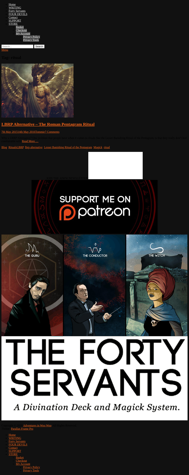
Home (12, 4)
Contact (13, 17)
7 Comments (52, 131)
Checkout (21, 30)
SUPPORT (15, 20)
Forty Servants (17, 10)
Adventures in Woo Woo (37, 425)
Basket (20, 27)
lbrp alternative (34, 147)
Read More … (30, 141)
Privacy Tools (31, 40)
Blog (4, 147)
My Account (23, 33)
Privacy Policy (31, 36)
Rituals (12, 147)
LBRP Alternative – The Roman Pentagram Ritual (48, 124)
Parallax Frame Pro (22, 428)
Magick (98, 147)
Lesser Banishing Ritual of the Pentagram (68, 147)
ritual (107, 147)
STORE (13, 23)
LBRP (20, 147)
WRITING (15, 7)
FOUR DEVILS (18, 14)
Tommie (40, 131)
